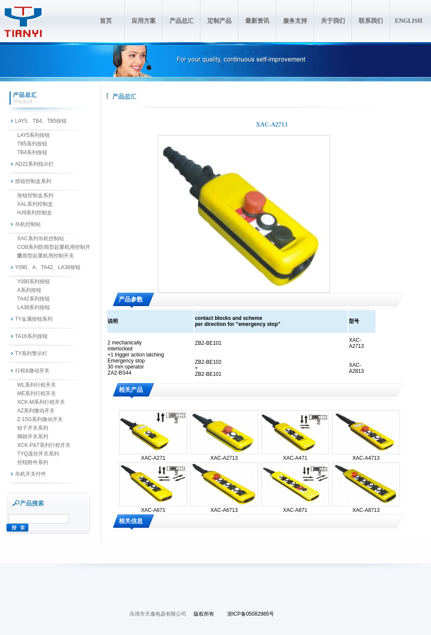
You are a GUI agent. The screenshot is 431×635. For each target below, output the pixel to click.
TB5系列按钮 (32, 144)
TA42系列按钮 (33, 299)
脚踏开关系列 (32, 437)
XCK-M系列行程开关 (41, 402)
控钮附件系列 (32, 462)
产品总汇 (181, 21)
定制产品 (219, 21)
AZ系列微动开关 (36, 411)
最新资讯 (257, 21)
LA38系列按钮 (33, 307)
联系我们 (371, 21)
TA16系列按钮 (31, 336)
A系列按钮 (29, 290)
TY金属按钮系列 (33, 319)
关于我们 (333, 21)
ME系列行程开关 (36, 393)
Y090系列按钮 (33, 282)
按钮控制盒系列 (33, 181)
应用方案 (144, 21)
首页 (106, 21)
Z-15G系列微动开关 (40, 419)
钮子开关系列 (32, 428)
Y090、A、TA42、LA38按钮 (47, 267)
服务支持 (295, 21)
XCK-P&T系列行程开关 (44, 445)
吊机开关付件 (30, 474)
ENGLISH (408, 21)
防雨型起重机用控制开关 (45, 256)
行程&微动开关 (32, 371)
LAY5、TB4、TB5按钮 (41, 121)
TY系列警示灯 (31, 353)
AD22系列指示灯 (34, 164)
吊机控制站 (28, 224)
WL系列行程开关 (36, 385)
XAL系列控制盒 (35, 204)
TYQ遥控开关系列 (38, 454)
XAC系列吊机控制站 (40, 238)
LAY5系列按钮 (33, 135)
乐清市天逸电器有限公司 (157, 614)
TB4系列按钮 (32, 152)
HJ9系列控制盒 (34, 213)
